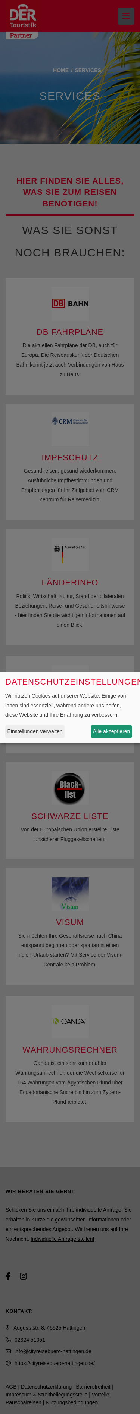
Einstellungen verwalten (35, 731)
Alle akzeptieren (111, 731)
